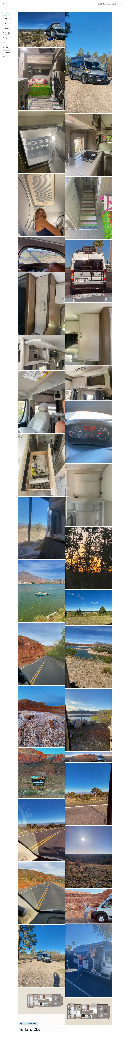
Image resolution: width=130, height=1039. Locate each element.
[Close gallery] (4, 4)
